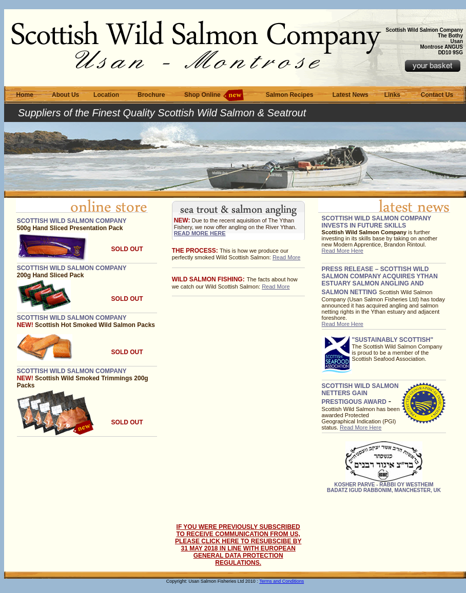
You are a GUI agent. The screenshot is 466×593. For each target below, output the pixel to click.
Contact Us (437, 94)
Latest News (350, 94)
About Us (65, 94)
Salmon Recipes (290, 94)
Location (106, 94)
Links (392, 94)
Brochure (151, 94)
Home (24, 94)
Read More (286, 257)
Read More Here (342, 251)
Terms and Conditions (281, 581)
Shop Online (202, 94)
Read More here (200, 233)
